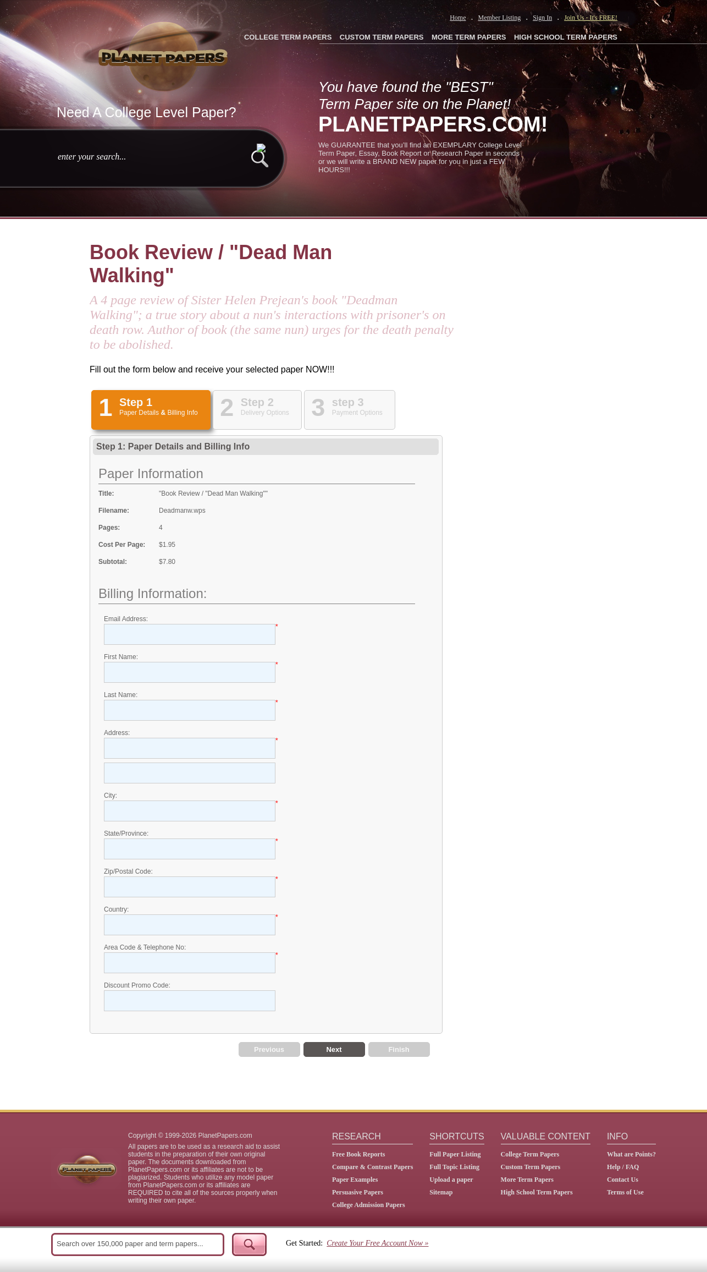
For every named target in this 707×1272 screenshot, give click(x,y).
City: (110, 795)
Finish (398, 1049)
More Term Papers (527, 1179)
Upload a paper (451, 1179)
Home (458, 17)
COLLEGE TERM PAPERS (288, 37)
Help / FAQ (623, 1167)
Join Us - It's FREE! (590, 17)
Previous (269, 1049)
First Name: (121, 657)
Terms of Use (625, 1192)
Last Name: (120, 695)
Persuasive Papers (357, 1192)
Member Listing (499, 17)
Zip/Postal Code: (128, 871)
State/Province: (126, 833)
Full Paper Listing (454, 1154)
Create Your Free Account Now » (377, 1243)
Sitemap (440, 1192)
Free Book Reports (358, 1154)
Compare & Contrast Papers (372, 1167)
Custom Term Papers (531, 1167)
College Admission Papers (368, 1205)
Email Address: (126, 619)
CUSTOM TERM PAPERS (382, 37)
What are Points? (631, 1154)
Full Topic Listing (454, 1167)
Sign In (542, 17)
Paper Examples (355, 1179)
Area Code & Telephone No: (145, 947)
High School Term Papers (537, 1192)
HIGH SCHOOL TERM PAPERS (565, 37)
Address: (117, 733)
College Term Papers (530, 1154)
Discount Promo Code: (137, 985)
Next (333, 1049)
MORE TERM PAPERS (469, 37)
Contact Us (622, 1179)
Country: (116, 909)
